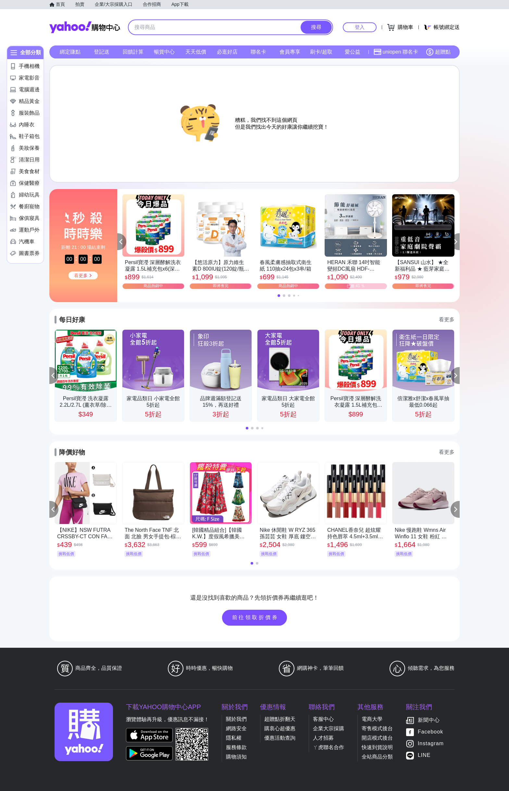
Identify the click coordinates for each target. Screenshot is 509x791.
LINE (424, 755)
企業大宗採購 (328, 728)
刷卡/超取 (321, 52)
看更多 (446, 319)
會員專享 (289, 52)
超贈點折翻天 (279, 719)
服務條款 (236, 747)
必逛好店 (227, 52)
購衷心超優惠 (279, 728)
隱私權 (234, 738)
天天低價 (195, 52)
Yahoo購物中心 (84, 27)
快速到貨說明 (377, 747)
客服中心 (323, 719)
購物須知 (236, 756)
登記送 (101, 52)
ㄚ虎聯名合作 (328, 747)
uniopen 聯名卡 (396, 52)
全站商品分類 (377, 756)
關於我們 (236, 719)
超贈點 (438, 52)
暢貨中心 (164, 52)
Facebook (430, 731)
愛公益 (352, 52)
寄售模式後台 (377, 728)
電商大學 (372, 719)
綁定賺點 (70, 52)
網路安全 (236, 728)
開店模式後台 (377, 738)
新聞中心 (429, 720)
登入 (360, 27)
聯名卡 (258, 52)
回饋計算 (133, 52)
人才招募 (323, 738)
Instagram (431, 743)
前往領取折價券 (255, 617)
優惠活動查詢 (279, 738)
